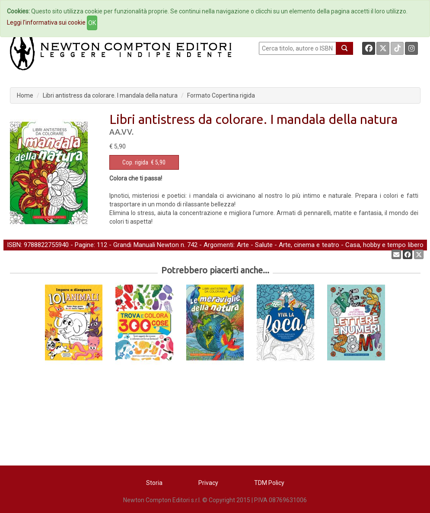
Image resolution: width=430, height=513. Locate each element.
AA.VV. (121, 131)
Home (25, 95)
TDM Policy (269, 482)
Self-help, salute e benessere (52, 254)
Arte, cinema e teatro (309, 245)
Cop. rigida (135, 162)
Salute (264, 245)
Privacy (208, 482)
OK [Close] (92, 22)
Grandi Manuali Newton (145, 245)
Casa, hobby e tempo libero (384, 245)
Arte (243, 245)
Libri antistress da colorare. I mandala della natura (110, 95)
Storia (154, 482)
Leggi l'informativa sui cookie (46, 22)
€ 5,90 (144, 162)
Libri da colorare (123, 254)
